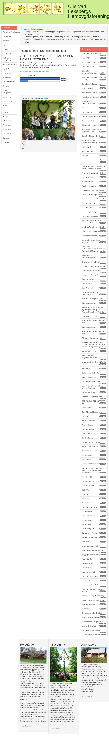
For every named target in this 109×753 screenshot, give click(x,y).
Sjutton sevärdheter (7, 107)
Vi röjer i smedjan (94, 182)
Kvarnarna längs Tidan (94, 451)
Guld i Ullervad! (94, 288)
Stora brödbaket (94, 112)
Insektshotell (94, 459)
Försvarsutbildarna (94, 563)
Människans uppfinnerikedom (94, 397)
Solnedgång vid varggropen (94, 84)
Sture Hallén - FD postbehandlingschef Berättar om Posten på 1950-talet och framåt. (94, 250)
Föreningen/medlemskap (10, 32)
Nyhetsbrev (7, 36)
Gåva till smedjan (94, 88)
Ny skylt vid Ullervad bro (94, 464)
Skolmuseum (7, 101)
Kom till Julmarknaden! (94, 116)
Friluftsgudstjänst (94, 529)
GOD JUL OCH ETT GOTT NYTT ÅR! (94, 402)
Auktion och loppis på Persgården (94, 199)
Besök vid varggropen (94, 438)
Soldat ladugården (7, 92)
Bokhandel (7, 121)
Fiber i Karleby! (94, 559)
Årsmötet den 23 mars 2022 (94, 204)
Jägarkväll (94, 498)
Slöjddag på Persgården (94, 125)
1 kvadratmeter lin (94, 433)
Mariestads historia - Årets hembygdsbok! (94, 241)
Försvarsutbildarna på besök (94, 195)
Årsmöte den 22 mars (94, 93)
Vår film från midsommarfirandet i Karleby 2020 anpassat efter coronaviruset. (94, 470)
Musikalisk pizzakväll (94, 626)
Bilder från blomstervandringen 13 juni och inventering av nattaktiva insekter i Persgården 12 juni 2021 (94, 345)
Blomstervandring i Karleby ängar (94, 596)
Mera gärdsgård (94, 207)
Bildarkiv (6, 142)
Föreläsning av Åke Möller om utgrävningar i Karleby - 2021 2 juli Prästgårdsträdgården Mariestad (94, 310)
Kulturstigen (7, 77)
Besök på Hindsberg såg (94, 446)
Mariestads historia (94, 516)
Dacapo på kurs (94, 177)
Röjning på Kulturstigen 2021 (94, 338)
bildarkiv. (45, 98)
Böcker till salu (94, 524)
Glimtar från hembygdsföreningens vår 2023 (94, 73)
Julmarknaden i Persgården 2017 (94, 622)
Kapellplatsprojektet (10, 64)
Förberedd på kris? (94, 66)
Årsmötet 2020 (94, 477)
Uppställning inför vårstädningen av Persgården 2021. (94, 387)
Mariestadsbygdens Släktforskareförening (94, 142)
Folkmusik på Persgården (94, 212)
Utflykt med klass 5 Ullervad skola (94, 600)
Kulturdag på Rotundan (94, 121)
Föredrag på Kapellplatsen (94, 275)
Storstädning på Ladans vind (94, 412)
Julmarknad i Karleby (94, 236)
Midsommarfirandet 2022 (94, 151)
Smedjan (6, 86)
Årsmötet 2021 (94, 368)
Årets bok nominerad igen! (94, 280)
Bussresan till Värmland (94, 533)
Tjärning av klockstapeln (94, 634)
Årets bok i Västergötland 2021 (94, 299)
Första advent (94, 408)
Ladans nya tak (94, 511)
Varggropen (7, 97)
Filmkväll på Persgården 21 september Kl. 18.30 (94, 131)
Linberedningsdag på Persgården (94, 267)
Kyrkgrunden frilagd (94, 604)
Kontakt (5, 116)
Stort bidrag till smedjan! (94, 576)
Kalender (6, 41)
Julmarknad (94, 494)
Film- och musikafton (94, 485)
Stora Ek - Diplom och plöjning (94, 136)
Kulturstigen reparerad (94, 392)
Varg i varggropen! (94, 572)
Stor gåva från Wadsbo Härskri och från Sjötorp (94, 222)
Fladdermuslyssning (94, 186)
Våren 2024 (94, 58)
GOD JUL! (94, 490)
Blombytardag (94, 455)
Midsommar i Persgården (7, 59)
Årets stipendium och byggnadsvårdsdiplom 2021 (94, 357)
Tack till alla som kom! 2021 (94, 317)
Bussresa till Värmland (94, 537)
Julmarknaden (94, 108)
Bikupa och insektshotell (94, 481)
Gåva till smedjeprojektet (94, 617)
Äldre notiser (86, 49)
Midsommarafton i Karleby (94, 546)
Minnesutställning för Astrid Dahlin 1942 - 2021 (94, 363)
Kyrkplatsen (7, 69)
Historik (5, 49)
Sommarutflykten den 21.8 (94, 631)
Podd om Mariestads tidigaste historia (94, 590)
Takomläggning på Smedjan (94, 271)
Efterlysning (7, 129)
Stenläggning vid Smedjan (94, 443)
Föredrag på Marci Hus (94, 507)
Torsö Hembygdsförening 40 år (94, 173)
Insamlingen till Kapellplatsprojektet (94, 102)
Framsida (6, 28)
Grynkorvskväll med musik (94, 262)
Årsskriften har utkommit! (94, 97)
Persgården (7, 53)
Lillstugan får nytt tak (94, 429)
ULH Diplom (7, 134)
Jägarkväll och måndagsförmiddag (94, 551)
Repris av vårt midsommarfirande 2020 (94, 322)
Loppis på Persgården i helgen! (94, 227)
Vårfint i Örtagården (94, 377)
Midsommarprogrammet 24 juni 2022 (94, 161)
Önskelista (6, 138)
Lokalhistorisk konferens (94, 231)
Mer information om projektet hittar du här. (34, 71)
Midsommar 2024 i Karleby (94, 54)
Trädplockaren (94, 568)
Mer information (26, 726)
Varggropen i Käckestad (94, 555)
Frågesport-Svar (9, 82)
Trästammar (94, 580)
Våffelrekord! (94, 147)
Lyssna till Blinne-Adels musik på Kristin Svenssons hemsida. (94, 168)
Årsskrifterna (7, 125)
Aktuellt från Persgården (94, 62)
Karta (5, 45)
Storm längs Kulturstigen (94, 216)
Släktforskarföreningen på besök (94, 191)
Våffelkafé (94, 542)
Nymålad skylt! (94, 283)
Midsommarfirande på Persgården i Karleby (94, 79)
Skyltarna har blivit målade (94, 373)
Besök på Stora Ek (94, 420)
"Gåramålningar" (94, 503)
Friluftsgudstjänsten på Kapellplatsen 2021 (94, 293)
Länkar (5, 112)
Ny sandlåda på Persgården (94, 382)
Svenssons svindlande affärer (94, 613)
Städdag (94, 416)
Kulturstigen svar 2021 (94, 351)
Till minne (94, 155)
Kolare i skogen (94, 425)
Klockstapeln (7, 73)
